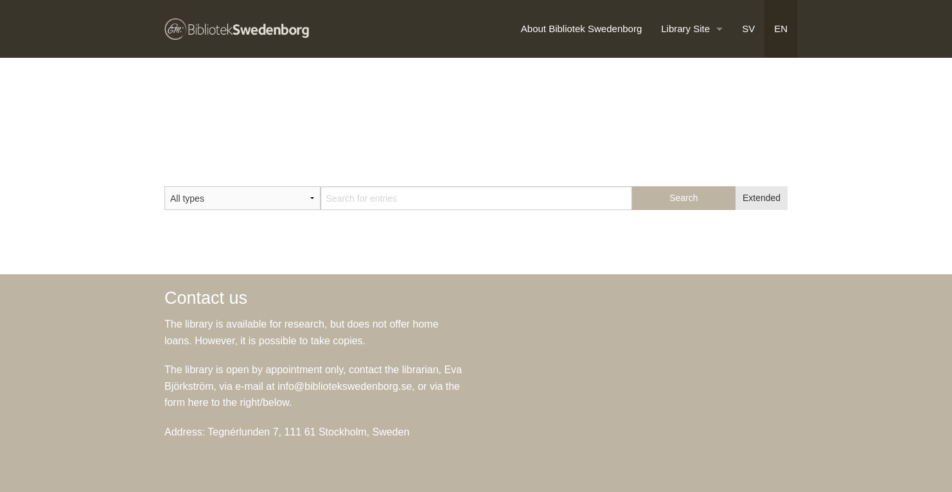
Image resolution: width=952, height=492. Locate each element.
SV (748, 28)
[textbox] (476, 198)
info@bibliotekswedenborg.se (345, 386)
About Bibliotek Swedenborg (581, 28)
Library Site (685, 28)
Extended (761, 198)
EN (781, 28)
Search (683, 198)
